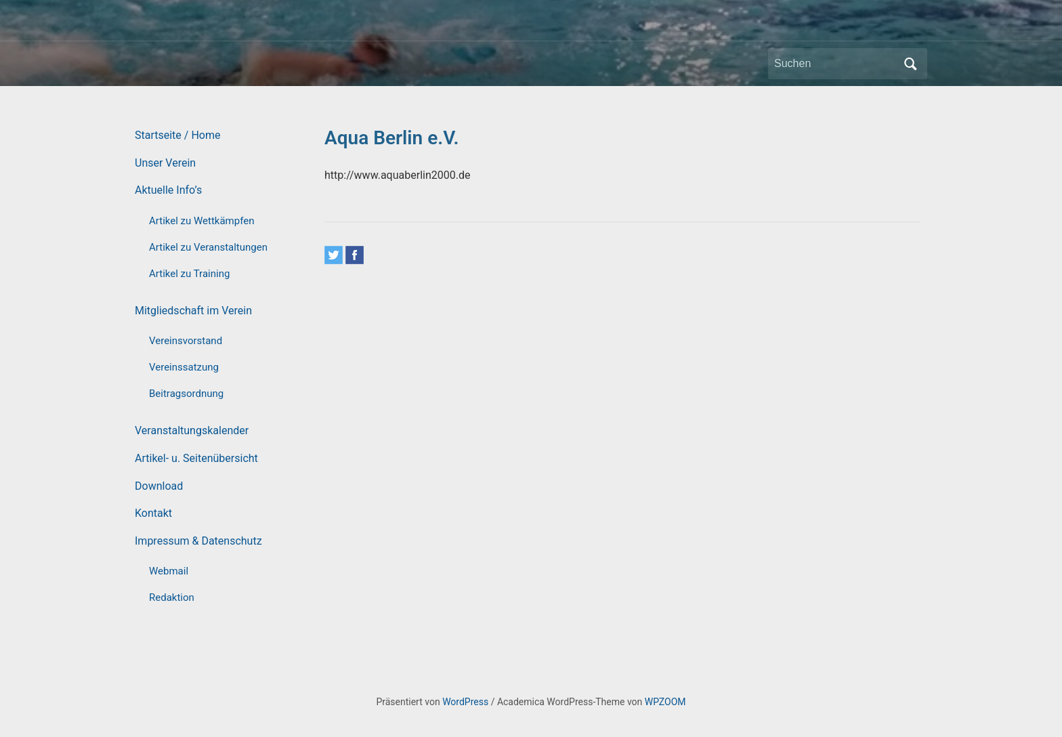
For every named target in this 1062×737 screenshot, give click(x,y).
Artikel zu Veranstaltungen (208, 247)
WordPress (465, 701)
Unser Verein (165, 162)
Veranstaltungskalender (192, 430)
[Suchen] (835, 63)
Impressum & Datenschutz (198, 540)
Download (159, 486)
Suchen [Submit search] (910, 63)
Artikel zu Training (189, 274)
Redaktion (171, 597)
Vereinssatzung (184, 367)
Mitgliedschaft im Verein (193, 310)
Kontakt (153, 513)
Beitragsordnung (186, 393)
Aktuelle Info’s (168, 190)
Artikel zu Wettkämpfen (201, 221)
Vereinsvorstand (185, 341)
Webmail (168, 571)
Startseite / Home (177, 135)
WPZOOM (665, 701)
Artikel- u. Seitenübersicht (196, 458)
